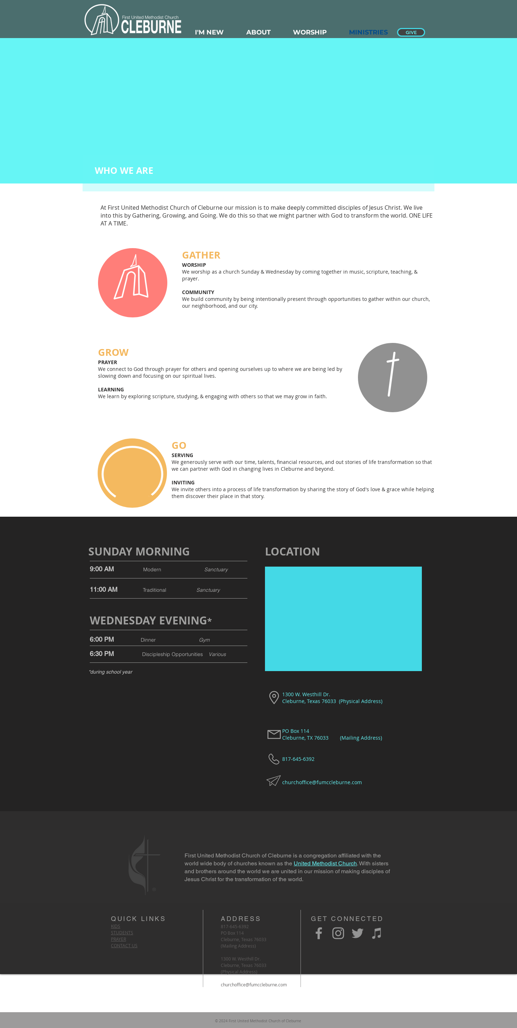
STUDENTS (122, 932)
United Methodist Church (325, 863)
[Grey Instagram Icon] (338, 933)
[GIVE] (411, 32)
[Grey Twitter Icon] (357, 933)
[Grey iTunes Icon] (377, 933)
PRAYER (118, 939)
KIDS (115, 926)
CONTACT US (124, 945)
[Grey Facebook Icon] (319, 933)
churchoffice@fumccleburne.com (322, 782)
